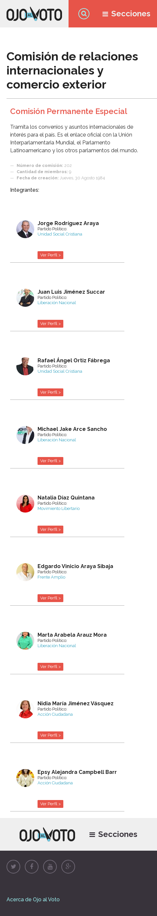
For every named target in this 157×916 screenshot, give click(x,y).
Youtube (50, 867)
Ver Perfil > (50, 255)
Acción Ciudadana (55, 714)
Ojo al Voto (34, 13)
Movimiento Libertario (59, 508)
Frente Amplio (51, 577)
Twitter (13, 867)
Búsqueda (83, 13)
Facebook (32, 867)
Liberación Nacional (57, 302)
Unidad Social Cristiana (60, 234)
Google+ (68, 867)
